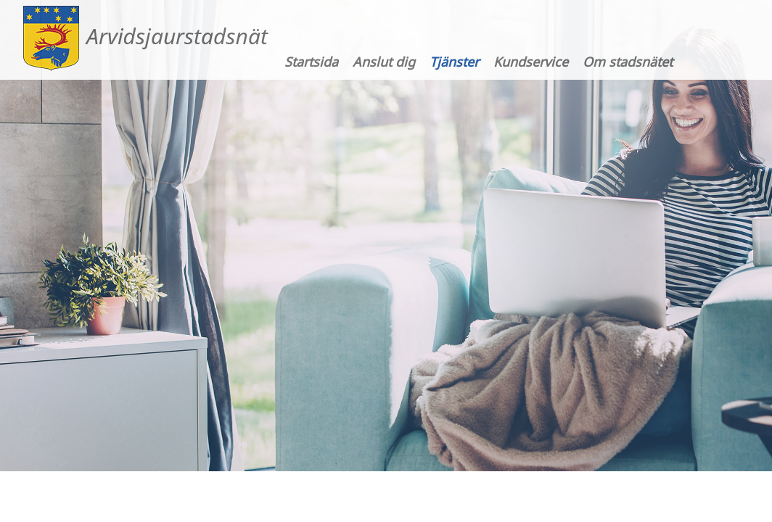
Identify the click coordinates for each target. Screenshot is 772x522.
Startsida (311, 61)
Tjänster (454, 61)
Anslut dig (384, 61)
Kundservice (530, 61)
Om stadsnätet (628, 61)
